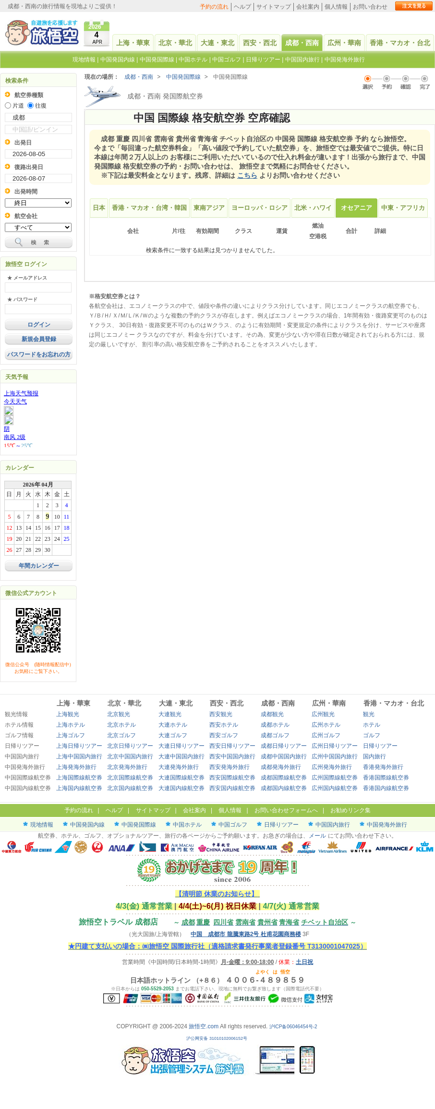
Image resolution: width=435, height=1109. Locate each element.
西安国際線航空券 (232, 777)
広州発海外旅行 (332, 767)
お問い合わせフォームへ (286, 810)
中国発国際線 (157, 59)
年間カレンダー (39, 565)
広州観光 (323, 714)
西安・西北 (260, 43)
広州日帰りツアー (335, 746)
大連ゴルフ (172, 735)
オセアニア (356, 207)
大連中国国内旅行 (181, 756)
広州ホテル (326, 724)
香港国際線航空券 (386, 777)
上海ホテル (70, 724)
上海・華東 (133, 43)
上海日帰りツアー (79, 746)
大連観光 (169, 714)
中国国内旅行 (302, 59)
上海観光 (67, 714)
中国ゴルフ (227, 59)
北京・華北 (175, 43)
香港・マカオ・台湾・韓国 (149, 207)
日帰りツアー (263, 59)
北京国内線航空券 (130, 788)
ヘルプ (242, 6)
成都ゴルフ (275, 735)
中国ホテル (193, 59)
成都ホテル (275, 724)
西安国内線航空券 (232, 788)
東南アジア (209, 207)
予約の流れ (214, 6)
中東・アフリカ (403, 207)
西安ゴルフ (223, 735)
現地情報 (84, 59)
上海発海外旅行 (76, 767)
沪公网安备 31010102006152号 (217, 1038)
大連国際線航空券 (181, 777)
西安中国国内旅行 (232, 756)
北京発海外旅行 (127, 767)
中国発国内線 (117, 59)
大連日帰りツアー (181, 746)
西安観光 (220, 714)
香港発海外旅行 (383, 767)
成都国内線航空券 (284, 788)
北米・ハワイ (313, 207)
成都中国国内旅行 (284, 756)
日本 (99, 207)
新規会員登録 (39, 339)
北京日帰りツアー (130, 746)
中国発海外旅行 (345, 59)
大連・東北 (217, 43)
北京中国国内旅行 (130, 756)
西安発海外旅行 (229, 767)
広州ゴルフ (326, 735)
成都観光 (272, 714)
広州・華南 (344, 43)
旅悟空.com (203, 1026)
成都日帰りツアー (284, 746)
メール (317, 835)
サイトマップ (273, 6)
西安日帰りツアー (232, 746)
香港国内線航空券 (386, 788)
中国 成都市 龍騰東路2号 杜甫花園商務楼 (246, 934)
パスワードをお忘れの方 (39, 354)
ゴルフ (371, 735)
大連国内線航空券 (181, 788)
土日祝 (304, 962)
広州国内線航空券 (335, 788)
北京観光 (118, 714)
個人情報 (336, 6)
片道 (18, 105)
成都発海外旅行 (281, 767)
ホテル (371, 724)
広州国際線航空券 (335, 777)
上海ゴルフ (70, 735)
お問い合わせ (370, 6)
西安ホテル (223, 724)
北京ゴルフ (121, 735)
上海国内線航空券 (79, 788)
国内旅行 (374, 756)
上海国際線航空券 (79, 777)
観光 (369, 714)
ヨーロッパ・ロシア (259, 207)
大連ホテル (172, 724)
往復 (41, 105)
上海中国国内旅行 (79, 756)
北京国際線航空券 (130, 777)
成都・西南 (302, 43)
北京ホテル (121, 724)
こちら (247, 175)
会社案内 (307, 6)
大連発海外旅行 (178, 767)
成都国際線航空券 (284, 777)
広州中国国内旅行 (335, 756)
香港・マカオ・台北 (400, 43)
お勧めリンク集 (350, 810)
